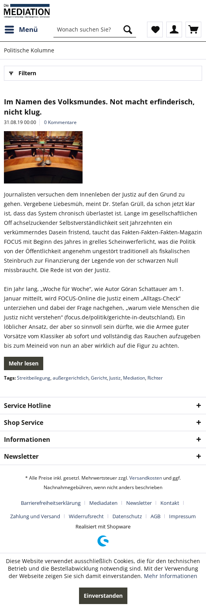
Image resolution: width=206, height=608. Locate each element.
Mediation (134, 377)
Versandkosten (145, 478)
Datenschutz (127, 516)
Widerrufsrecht (86, 516)
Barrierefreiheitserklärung (51, 502)
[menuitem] (21, 29)
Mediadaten (103, 502)
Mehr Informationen (170, 576)
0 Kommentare (60, 122)
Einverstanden (103, 595)
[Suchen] (128, 29)
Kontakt (169, 502)
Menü (21, 28)
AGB (155, 516)
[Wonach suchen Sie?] (94, 29)
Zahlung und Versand (35, 516)
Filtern (22, 72)
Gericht (99, 377)
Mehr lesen (24, 363)
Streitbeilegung (33, 377)
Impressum (182, 516)
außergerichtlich (70, 377)
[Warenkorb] (193, 29)
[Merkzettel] (155, 29)
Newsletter (139, 502)
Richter (155, 377)
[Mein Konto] (174, 29)
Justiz (115, 377)
